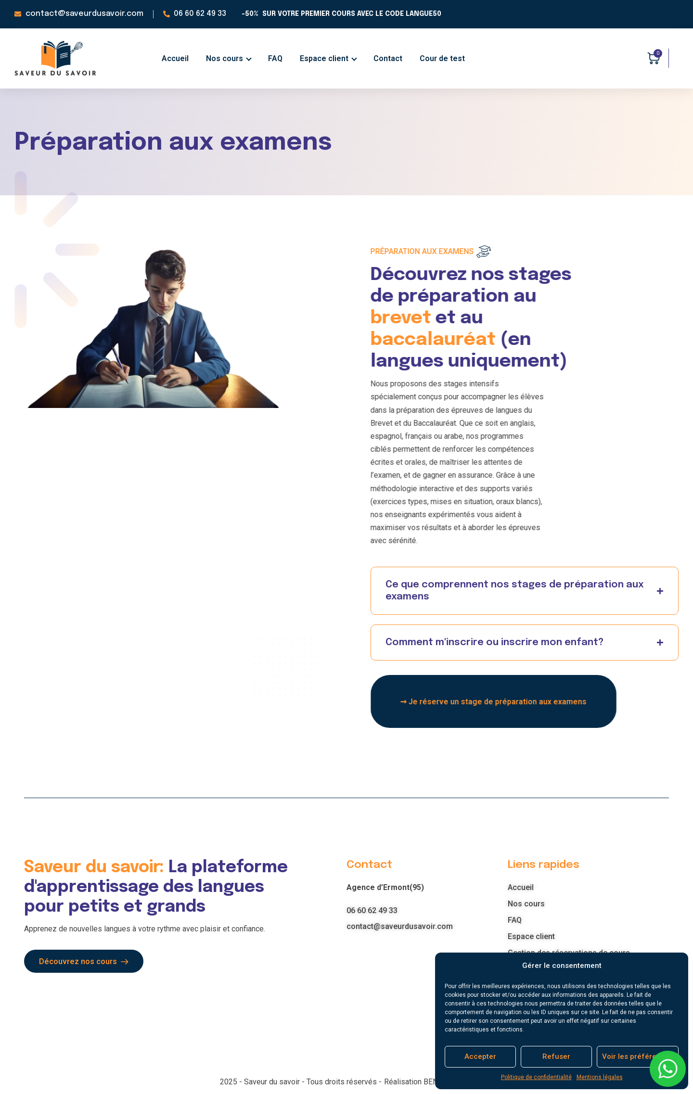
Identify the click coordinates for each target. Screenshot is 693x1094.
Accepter (480, 1056)
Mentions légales (600, 1077)
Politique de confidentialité (536, 1077)
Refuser (556, 1056)
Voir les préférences (637, 1056)
